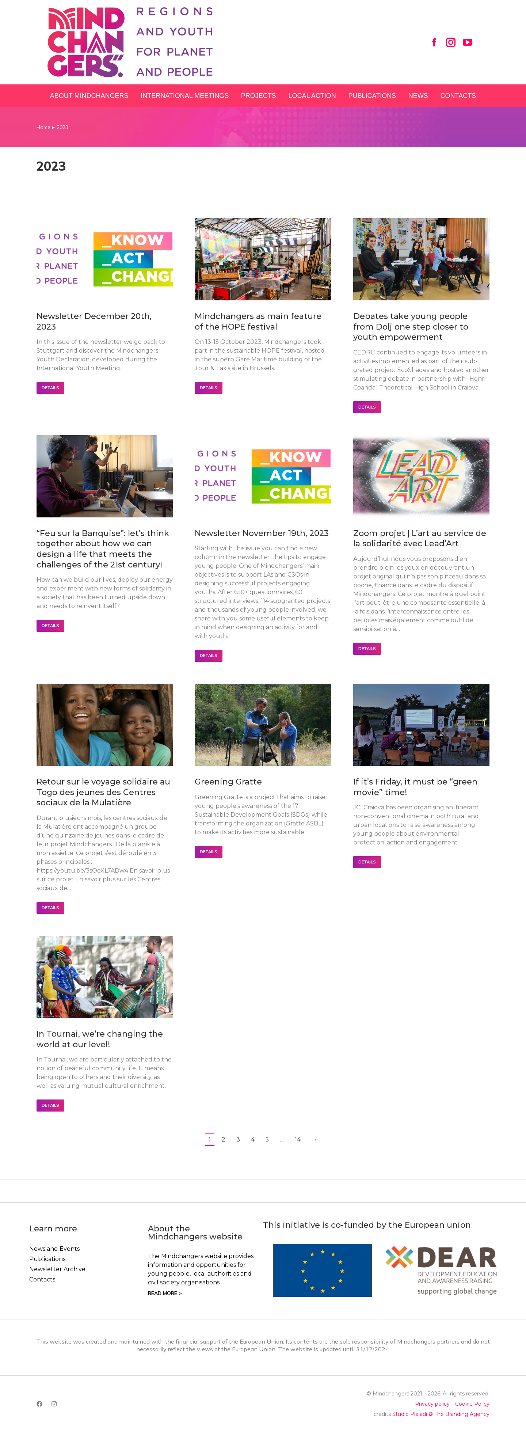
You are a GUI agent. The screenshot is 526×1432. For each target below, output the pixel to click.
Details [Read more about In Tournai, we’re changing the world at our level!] (50, 1105)
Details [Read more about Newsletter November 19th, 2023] (208, 655)
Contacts (42, 1279)
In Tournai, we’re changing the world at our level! (100, 1039)
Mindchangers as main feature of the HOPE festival (258, 321)
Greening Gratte (228, 782)
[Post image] (105, 259)
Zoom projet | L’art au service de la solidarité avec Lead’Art (419, 538)
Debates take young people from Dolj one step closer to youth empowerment (410, 326)
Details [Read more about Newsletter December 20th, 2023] (50, 387)
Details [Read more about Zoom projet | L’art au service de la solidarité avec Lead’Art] (367, 648)
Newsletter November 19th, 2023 (262, 533)
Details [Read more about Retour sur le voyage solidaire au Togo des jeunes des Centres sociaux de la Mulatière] (50, 907)
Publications (47, 1259)
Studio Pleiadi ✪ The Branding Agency (440, 1414)
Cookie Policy (472, 1404)
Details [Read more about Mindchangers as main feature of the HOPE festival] (208, 387)
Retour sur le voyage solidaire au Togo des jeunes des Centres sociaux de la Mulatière (103, 792)
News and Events (54, 1248)
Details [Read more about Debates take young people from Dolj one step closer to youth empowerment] (367, 407)
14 (298, 1139)
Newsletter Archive (57, 1269)
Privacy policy (432, 1404)
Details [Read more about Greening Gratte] (208, 851)
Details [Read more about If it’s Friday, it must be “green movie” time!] (367, 862)
